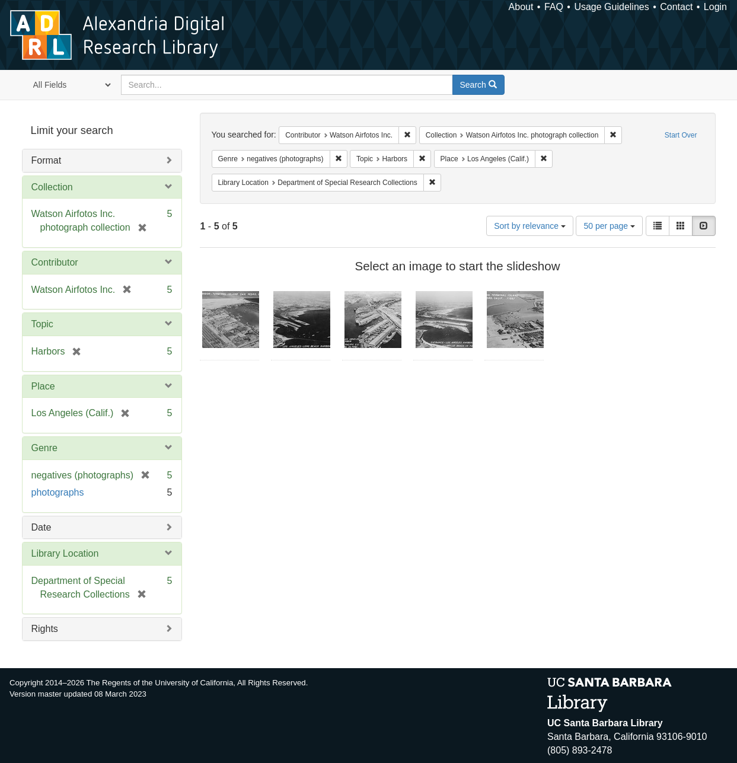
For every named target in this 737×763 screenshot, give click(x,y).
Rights (44, 629)
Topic (42, 324)
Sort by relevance (530, 226)
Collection (52, 187)
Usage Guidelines (611, 7)
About (521, 7)
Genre (44, 448)
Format (46, 160)
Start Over (681, 135)
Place (43, 386)
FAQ (553, 7)
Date (41, 527)
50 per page (609, 226)
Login (715, 7)
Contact (676, 7)
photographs (57, 492)
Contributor (54, 262)
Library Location (65, 553)
